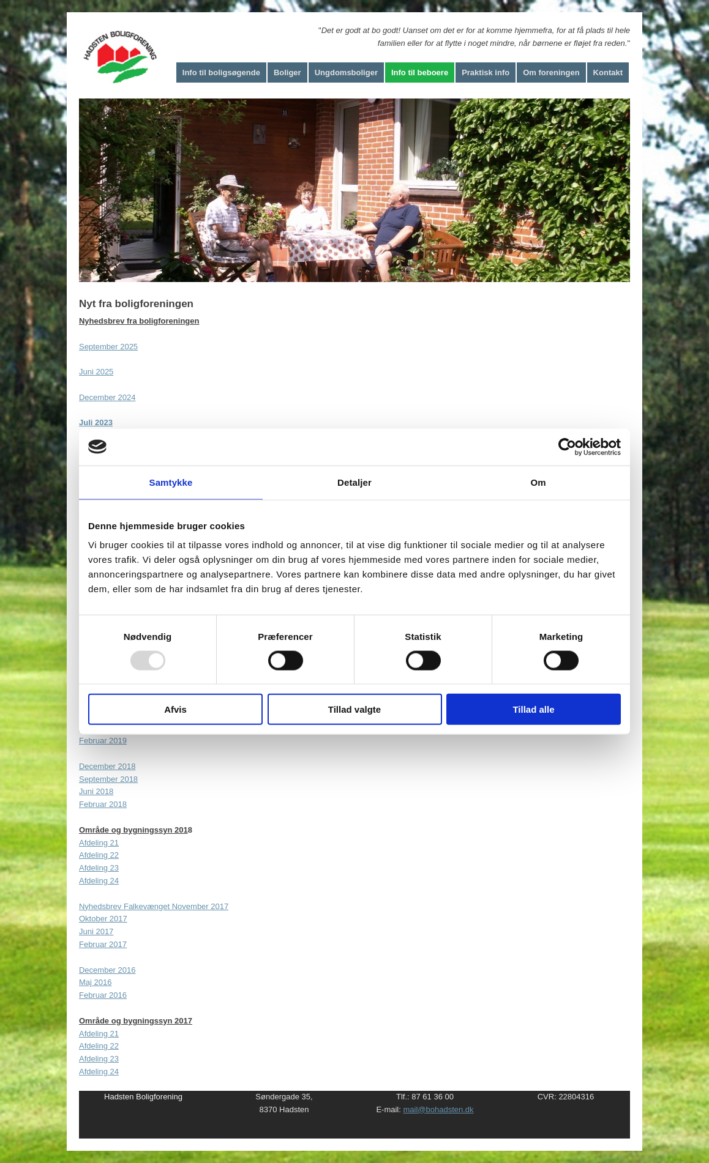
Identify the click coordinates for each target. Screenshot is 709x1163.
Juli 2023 (96, 422)
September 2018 (108, 779)
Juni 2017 (96, 931)
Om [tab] (538, 482)
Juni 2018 (96, 791)
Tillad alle (533, 709)
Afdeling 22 (99, 855)
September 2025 (108, 346)
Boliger (287, 72)
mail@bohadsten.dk (438, 1109)
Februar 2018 (103, 804)
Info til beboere (419, 72)
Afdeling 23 (99, 867)
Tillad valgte (354, 709)
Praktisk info (485, 72)
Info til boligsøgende (221, 72)
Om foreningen (551, 72)
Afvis (175, 709)
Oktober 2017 (103, 918)
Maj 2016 (95, 982)
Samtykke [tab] (171, 482)
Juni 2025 (96, 371)
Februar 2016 (103, 995)
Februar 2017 (103, 944)
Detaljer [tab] (354, 482)
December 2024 (107, 397)
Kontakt (608, 72)
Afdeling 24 (99, 880)
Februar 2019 (103, 740)
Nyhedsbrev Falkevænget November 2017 (153, 906)
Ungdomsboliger (346, 72)
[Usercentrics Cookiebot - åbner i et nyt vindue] (567, 446)
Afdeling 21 (99, 1033)
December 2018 (107, 766)
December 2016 (107, 970)
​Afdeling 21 (99, 842)
